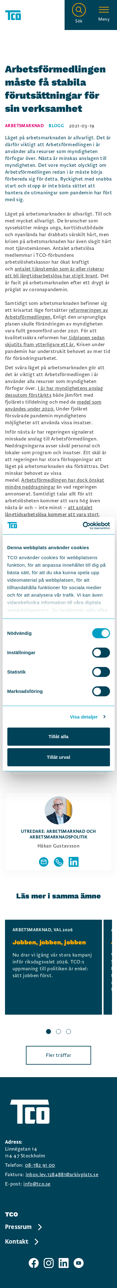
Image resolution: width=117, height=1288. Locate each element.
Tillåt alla (59, 736)
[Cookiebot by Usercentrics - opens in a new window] (83, 526)
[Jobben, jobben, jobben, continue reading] (53, 967)
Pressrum (24, 1227)
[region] (58, 978)
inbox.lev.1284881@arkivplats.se (62, 1174)
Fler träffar (58, 1055)
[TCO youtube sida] (79, 1263)
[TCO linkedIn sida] (64, 1263)
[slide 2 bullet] (58, 1032)
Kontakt (22, 1241)
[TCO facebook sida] (34, 1263)
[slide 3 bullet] (68, 1032)
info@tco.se (36, 1184)
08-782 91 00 (40, 1165)
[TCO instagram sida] (49, 1263)
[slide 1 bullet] (48, 1032)
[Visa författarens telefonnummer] (59, 862)
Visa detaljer (84, 716)
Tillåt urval (58, 757)
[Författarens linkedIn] (74, 862)
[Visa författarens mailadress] (44, 862)
